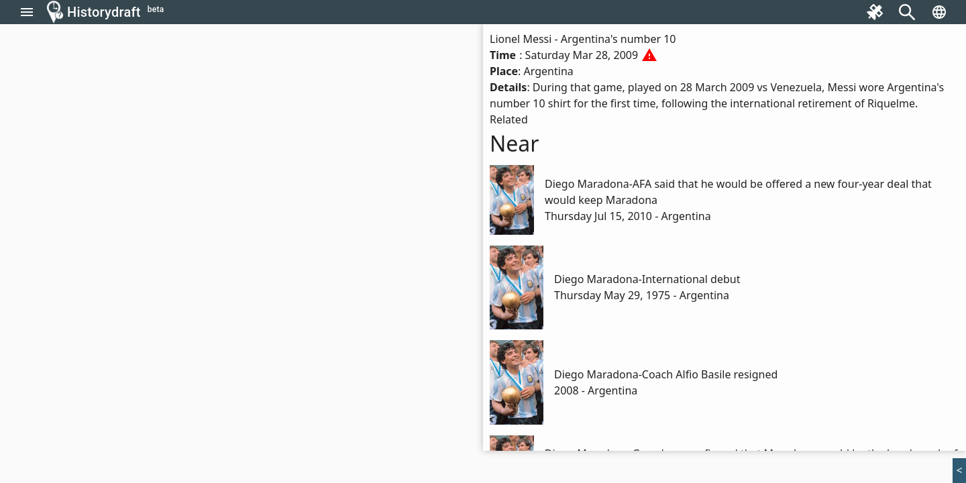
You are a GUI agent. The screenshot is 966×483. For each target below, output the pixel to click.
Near (514, 143)
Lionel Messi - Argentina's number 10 (583, 39)
